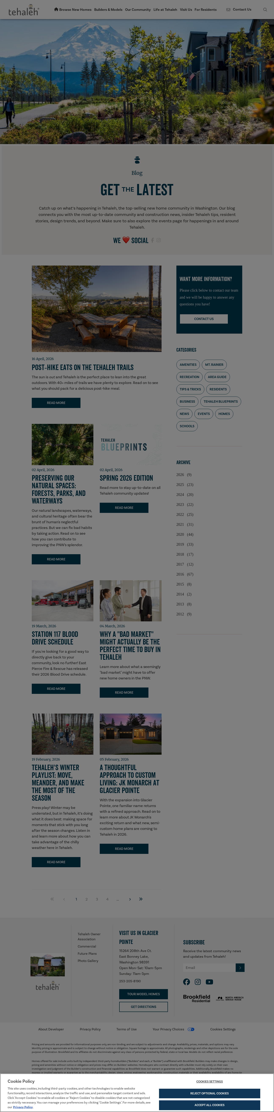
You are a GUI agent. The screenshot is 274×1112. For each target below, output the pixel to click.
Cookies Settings (209, 1082)
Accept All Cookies (209, 1105)
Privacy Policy (23, 1107)
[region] (137, 1092)
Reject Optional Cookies (209, 1093)
